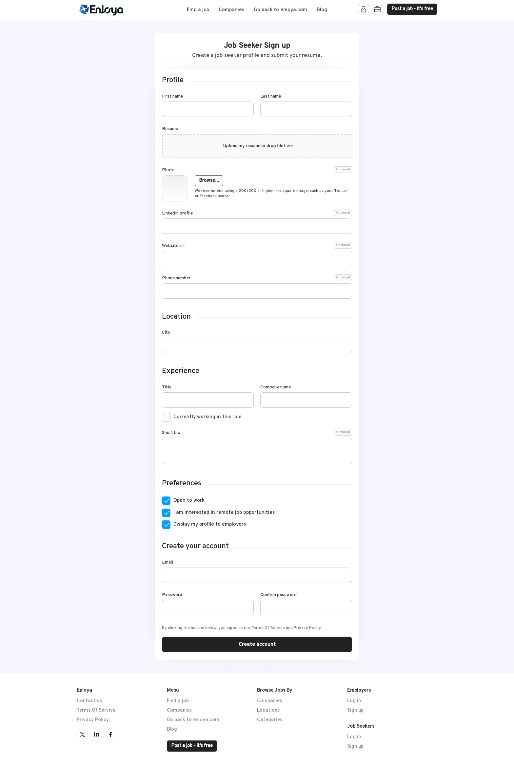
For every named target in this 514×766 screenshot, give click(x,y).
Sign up (355, 710)
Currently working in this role (207, 417)
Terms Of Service (268, 628)
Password (172, 595)
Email (167, 562)
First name (172, 96)
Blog (322, 10)
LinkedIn (96, 734)
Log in (354, 701)
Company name (275, 387)
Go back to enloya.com (280, 10)
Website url (257, 246)
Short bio (257, 433)
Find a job (198, 10)
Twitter (82, 734)
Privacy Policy (307, 628)
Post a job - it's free (412, 9)
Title (166, 387)
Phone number (257, 278)
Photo (257, 170)
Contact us (89, 701)
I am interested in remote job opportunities (224, 512)
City (166, 332)
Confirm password (278, 595)
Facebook (110, 734)
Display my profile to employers (209, 524)
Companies (231, 10)
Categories (269, 720)
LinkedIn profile (257, 213)
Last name (270, 96)
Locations (268, 710)
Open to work (189, 500)
